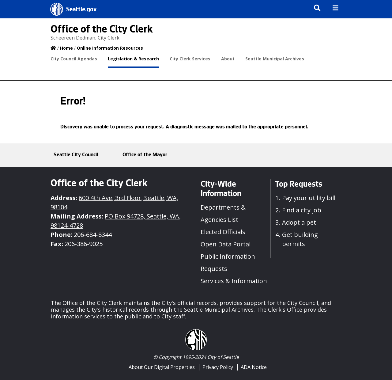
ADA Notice (254, 367)
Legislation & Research (133, 59)
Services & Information (234, 281)
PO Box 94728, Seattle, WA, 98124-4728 (116, 221)
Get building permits (300, 239)
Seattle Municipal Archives (274, 59)
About (228, 59)
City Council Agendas (74, 59)
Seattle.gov (81, 10)
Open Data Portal (226, 244)
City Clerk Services (190, 59)
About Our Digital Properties (162, 367)
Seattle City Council (76, 155)
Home (66, 48)
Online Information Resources (110, 48)
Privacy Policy (217, 367)
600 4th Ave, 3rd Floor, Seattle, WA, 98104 (114, 202)
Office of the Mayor (145, 155)
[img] (335, 8)
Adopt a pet (299, 222)
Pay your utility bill (308, 198)
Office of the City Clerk (102, 30)
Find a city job (301, 210)
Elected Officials (223, 232)
